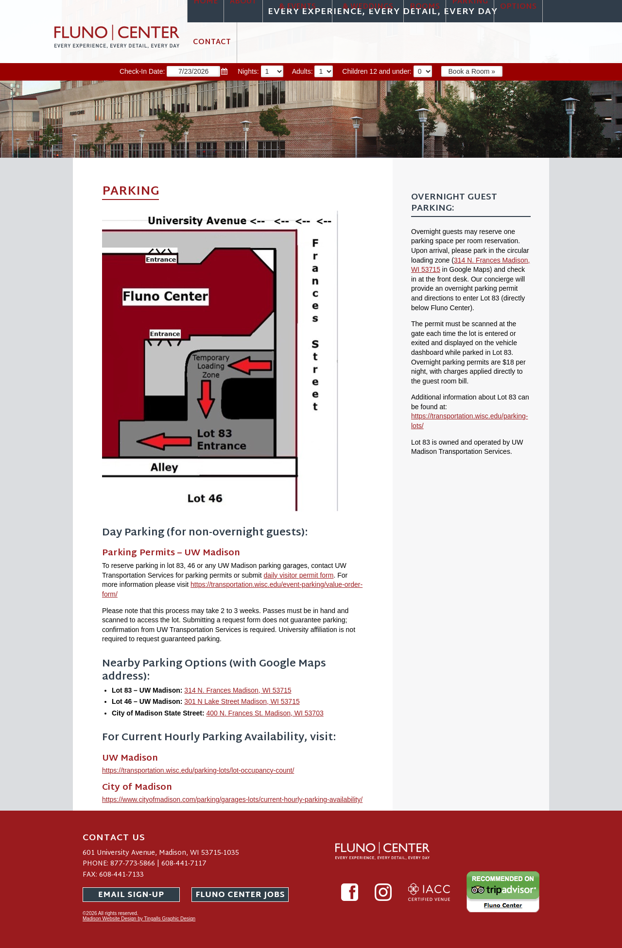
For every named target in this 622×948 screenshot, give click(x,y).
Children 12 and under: (391, 71)
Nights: (265, 71)
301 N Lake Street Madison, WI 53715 (241, 701)
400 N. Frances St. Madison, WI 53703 (264, 713)
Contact (212, 42)
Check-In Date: (179, 71)
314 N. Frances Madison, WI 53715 (237, 690)
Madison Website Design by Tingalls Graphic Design (139, 918)
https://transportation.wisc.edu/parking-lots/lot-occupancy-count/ (198, 770)
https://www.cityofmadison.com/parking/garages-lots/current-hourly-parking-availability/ (232, 799)
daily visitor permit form (299, 575)
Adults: (317, 71)
